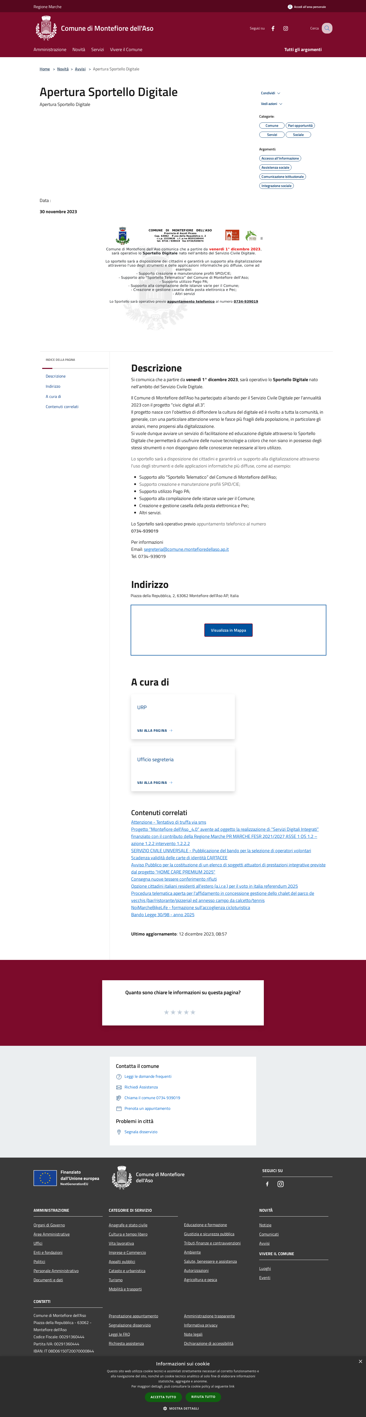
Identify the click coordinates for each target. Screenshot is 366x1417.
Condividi (271, 93)
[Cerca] (326, 28)
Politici (39, 1261)
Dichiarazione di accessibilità (208, 1343)
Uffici (38, 1243)
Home (45, 69)
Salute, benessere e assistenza (210, 1261)
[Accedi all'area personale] (306, 7)
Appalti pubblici (122, 1261)
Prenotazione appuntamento (133, 1316)
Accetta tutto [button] (163, 1397)
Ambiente (192, 1252)
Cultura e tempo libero (128, 1234)
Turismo (116, 1280)
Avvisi (80, 69)
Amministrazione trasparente (209, 1316)
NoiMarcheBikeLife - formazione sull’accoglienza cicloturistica (190, 907)
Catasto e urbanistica (127, 1271)
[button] (183, 1408)
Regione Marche (48, 7)
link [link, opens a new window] (232, 1386)
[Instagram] (281, 28)
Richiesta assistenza (126, 1343)
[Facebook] (268, 28)
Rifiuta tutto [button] (203, 1397)
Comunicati (269, 1234)
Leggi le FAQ (119, 1334)
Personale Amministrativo (56, 1271)
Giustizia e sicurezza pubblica (209, 1234)
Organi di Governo (49, 1225)
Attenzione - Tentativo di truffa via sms (168, 822)
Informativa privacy (201, 1325)
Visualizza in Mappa (228, 630)
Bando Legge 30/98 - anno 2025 (162, 914)
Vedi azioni (272, 104)
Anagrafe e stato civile (128, 1225)
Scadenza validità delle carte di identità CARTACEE (179, 857)
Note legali (193, 1334)
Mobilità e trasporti (125, 1289)
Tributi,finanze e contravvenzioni (212, 1243)
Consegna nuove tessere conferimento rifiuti (174, 879)
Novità (63, 69)
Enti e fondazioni (48, 1252)
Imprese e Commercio (127, 1252)
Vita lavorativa (121, 1243)
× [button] (360, 1362)
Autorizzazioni (196, 1270)
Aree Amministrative (52, 1234)
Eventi (264, 1277)
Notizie (265, 1225)
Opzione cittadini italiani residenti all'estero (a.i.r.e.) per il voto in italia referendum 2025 (214, 886)
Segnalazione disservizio (130, 1325)
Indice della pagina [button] (60, 359)
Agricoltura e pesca (200, 1279)
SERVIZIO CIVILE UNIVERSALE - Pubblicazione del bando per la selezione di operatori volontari (221, 850)
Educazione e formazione (205, 1225)
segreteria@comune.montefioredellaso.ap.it (186, 549)
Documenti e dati (48, 1280)
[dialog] (183, 1386)
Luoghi (265, 1268)
